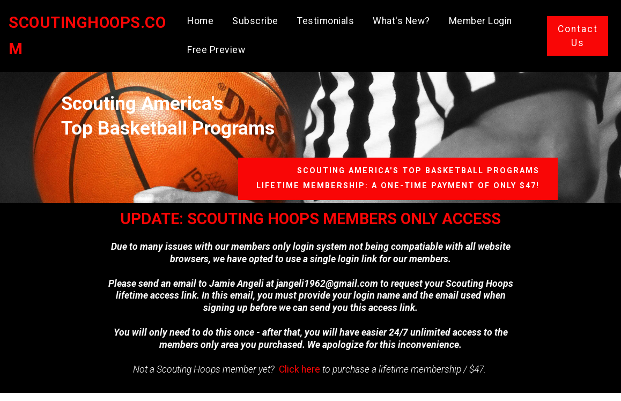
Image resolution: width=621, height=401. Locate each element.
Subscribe (257, 18)
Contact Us (578, 32)
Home (202, 18)
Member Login (482, 18)
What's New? (403, 18)
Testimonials (327, 18)
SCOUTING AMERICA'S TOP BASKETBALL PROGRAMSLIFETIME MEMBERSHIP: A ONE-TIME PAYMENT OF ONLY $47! (397, 178)
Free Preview (218, 46)
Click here (299, 369)
